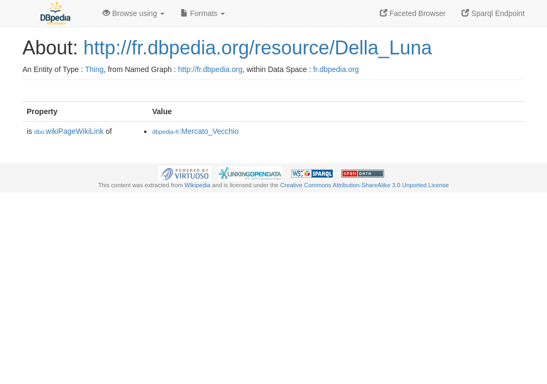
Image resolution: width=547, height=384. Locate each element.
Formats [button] (203, 13)
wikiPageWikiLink (69, 131)
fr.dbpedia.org (336, 69)
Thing (94, 69)
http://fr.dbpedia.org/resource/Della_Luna (257, 48)
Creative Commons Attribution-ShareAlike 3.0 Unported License (364, 185)
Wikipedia (197, 185)
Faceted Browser (413, 13)
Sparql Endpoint (493, 13)
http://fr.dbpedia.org (210, 69)
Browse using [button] (134, 13)
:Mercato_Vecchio (195, 131)
